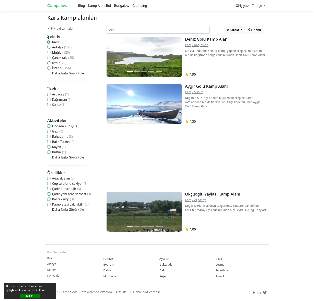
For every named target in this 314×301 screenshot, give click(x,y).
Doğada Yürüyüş (67, 126)
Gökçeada (165, 264)
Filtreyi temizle (60, 28)
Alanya (51, 264)
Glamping (139, 5)
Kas (49, 258)
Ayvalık (220, 276)
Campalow (57, 5)
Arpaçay (60, 94)
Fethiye (108, 259)
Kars (57, 42)
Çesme (219, 264)
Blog (81, 5)
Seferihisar (222, 270)
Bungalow (121, 5)
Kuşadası (165, 276)
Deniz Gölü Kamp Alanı (206, 39)
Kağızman (61, 99)
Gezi (57, 131)
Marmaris (109, 276)
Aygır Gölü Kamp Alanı (206, 86)
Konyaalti (53, 275)
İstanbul (61, 68)
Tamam (30, 295)
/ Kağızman (200, 45)
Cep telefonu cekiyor (70, 183)
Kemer (51, 270)
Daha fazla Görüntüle (68, 73)
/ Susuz (197, 92)
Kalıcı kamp (63, 199)
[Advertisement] (185, 159)
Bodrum (108, 264)
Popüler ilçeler (57, 252)
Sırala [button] (233, 30)
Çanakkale (63, 57)
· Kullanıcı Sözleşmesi (144, 292)
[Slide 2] (137, 71)
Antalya (61, 47)
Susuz (58, 104)
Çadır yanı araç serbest (71, 194)
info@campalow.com (96, 292)
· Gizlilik (120, 292)
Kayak (59, 147)
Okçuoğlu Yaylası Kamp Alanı (212, 194)
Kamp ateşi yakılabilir (70, 204)
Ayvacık (164, 259)
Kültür (59, 152)
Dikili (218, 259)
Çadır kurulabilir (66, 189)
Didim (163, 270)
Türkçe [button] (257, 5)
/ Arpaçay (199, 200)
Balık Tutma (63, 141)
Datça (107, 270)
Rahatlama (62, 136)
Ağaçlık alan (63, 178)
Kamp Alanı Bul (99, 5)
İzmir (59, 63)
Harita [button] (254, 30)
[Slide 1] (130, 71)
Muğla (61, 52)
